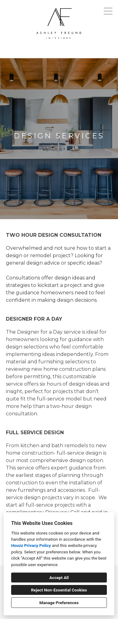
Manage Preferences (59, 602)
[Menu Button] (108, 11)
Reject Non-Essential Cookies (59, 589)
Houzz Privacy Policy (31, 545)
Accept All (59, 577)
